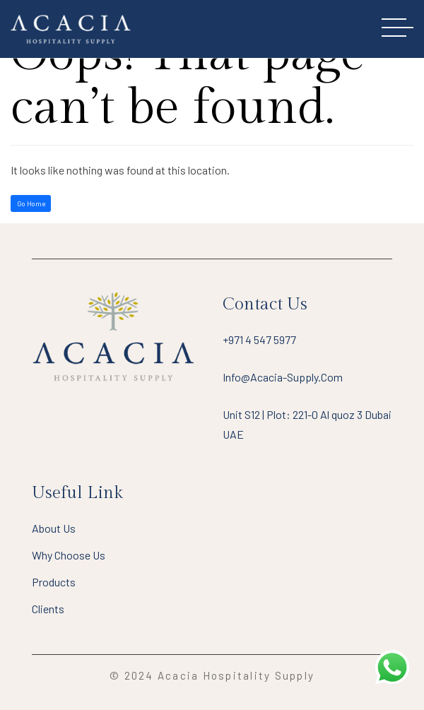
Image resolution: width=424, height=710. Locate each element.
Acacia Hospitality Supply (236, 675)
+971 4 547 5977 (259, 339)
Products (54, 581)
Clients (48, 608)
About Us (54, 528)
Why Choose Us (68, 555)
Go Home (31, 203)
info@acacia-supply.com (283, 377)
